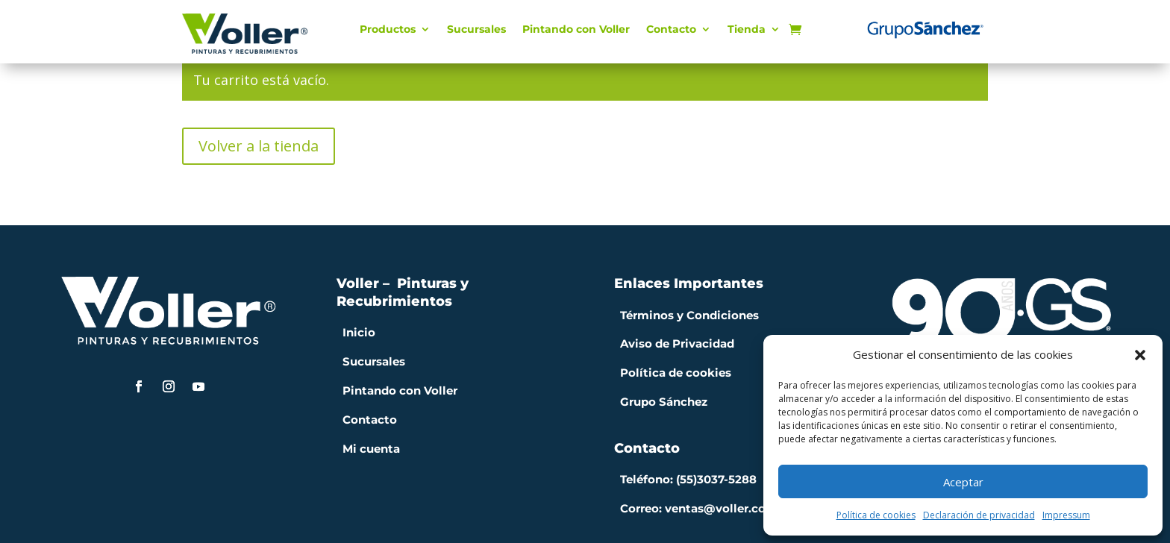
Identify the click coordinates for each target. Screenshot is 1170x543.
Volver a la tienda (258, 146)
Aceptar (963, 481)
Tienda (747, 30)
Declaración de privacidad (979, 515)
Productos (388, 30)
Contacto (671, 30)
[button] (1140, 355)
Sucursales (476, 30)
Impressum (1066, 515)
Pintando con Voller (576, 30)
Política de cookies (876, 515)
